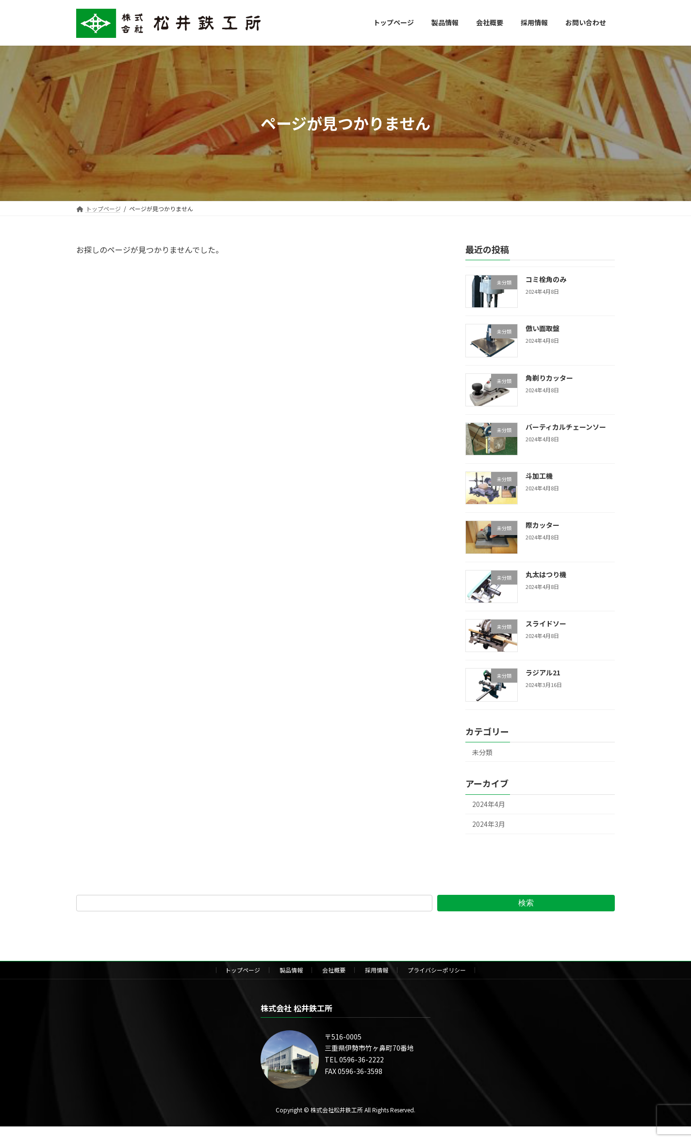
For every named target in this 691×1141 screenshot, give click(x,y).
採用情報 (376, 970)
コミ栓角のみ (546, 279)
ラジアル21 (543, 672)
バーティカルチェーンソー (566, 426)
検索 (526, 903)
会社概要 (334, 970)
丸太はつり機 (546, 574)
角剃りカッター (549, 377)
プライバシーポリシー (437, 970)
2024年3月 (488, 824)
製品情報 (291, 970)
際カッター (542, 525)
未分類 (482, 751)
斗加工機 (539, 476)
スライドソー (546, 623)
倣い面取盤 (542, 328)
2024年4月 (488, 804)
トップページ (242, 970)
